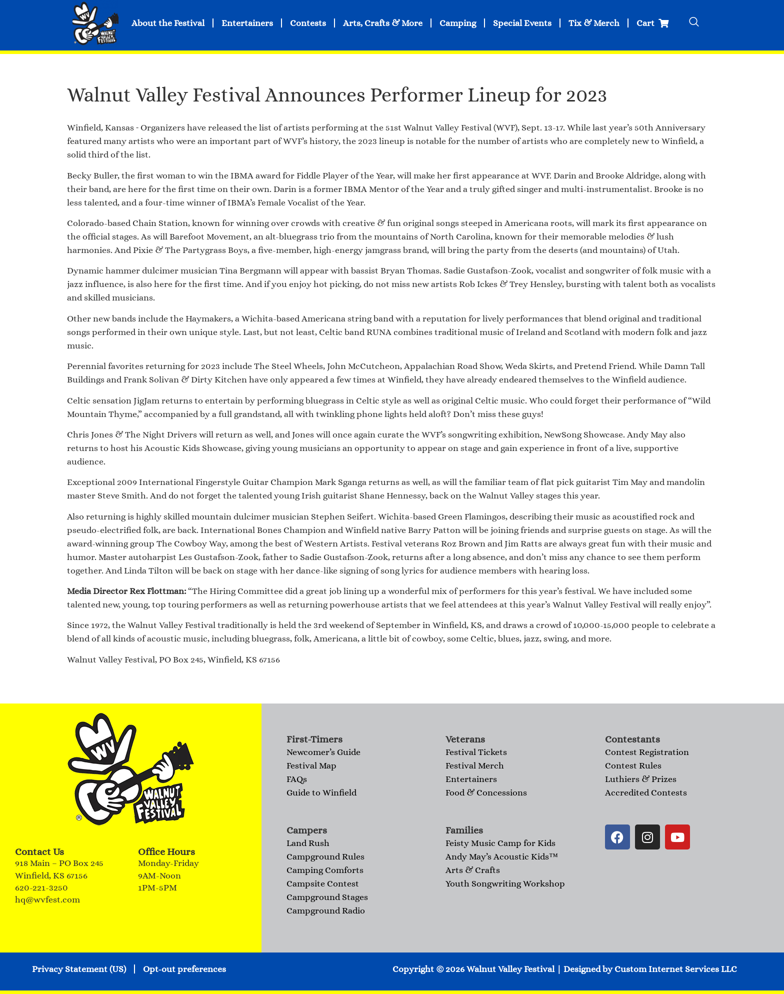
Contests (308, 23)
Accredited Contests (646, 793)
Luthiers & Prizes (640, 779)
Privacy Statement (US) (79, 969)
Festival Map (311, 765)
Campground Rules (325, 857)
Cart (652, 23)
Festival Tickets (476, 752)
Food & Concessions (486, 793)
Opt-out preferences (184, 969)
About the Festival (168, 23)
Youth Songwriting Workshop (505, 883)
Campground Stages (327, 897)
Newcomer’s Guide (323, 752)
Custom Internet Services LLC (675, 969)
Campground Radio (325, 911)
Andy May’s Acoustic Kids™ (502, 857)
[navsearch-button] (694, 23)
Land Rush (308, 843)
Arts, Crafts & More (382, 23)
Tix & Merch (594, 23)
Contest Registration (647, 752)
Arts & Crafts (473, 870)
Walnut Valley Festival (510, 969)
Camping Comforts (325, 870)
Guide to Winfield (321, 793)
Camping (458, 23)
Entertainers (247, 23)
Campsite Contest (322, 883)
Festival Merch (475, 765)
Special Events (522, 23)
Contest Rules (633, 765)
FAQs (296, 779)
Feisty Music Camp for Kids (501, 843)
